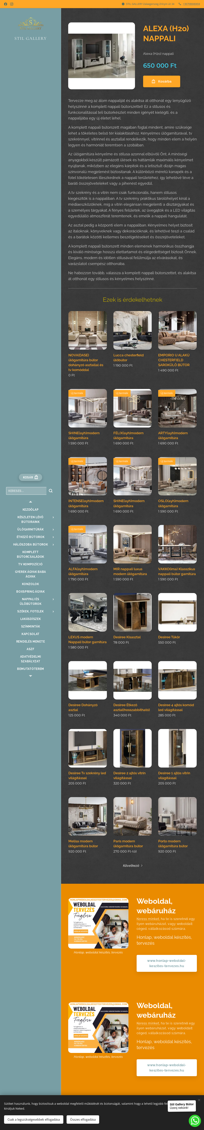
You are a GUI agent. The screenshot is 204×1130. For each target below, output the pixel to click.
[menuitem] (30, 509)
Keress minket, (148, 919)
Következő (131, 866)
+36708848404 (191, 4)
